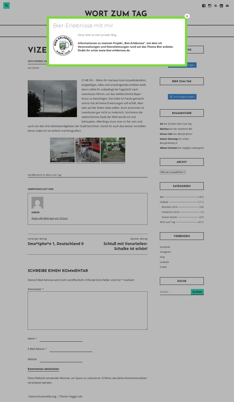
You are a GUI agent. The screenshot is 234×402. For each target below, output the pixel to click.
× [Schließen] (187, 16)
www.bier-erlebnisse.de (114, 50)
